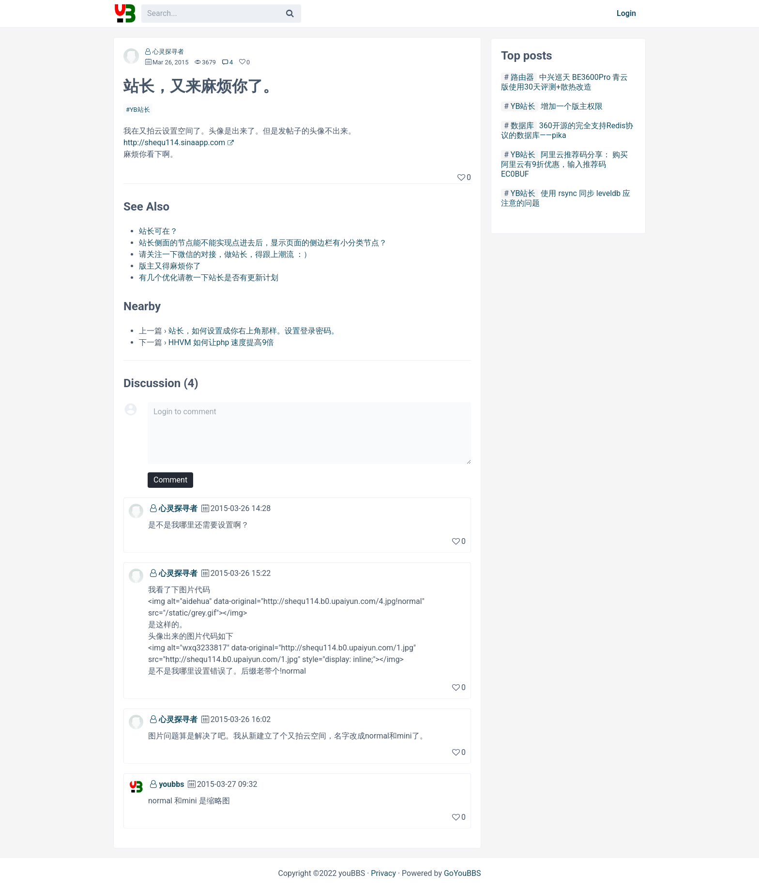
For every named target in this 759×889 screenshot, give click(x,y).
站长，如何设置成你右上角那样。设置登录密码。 (253, 330)
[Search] (290, 13)
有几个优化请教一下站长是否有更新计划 (208, 277)
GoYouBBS (462, 873)
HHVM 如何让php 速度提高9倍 (221, 342)
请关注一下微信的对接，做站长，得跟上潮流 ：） (225, 254)
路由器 (522, 77)
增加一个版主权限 (572, 106)
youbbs (171, 784)
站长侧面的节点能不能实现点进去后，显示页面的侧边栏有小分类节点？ (263, 242)
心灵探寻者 (168, 51)
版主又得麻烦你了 (170, 266)
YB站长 (140, 109)
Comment (170, 479)
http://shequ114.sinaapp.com (174, 142)
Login (626, 13)
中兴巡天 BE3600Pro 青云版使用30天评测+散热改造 (564, 82)
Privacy (383, 873)
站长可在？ (158, 231)
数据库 (522, 125)
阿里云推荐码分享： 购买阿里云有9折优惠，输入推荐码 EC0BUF (564, 164)
